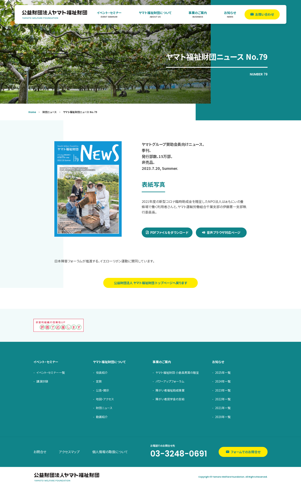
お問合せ (39, 451)
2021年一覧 (223, 408)
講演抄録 (42, 381)
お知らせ (230, 14)
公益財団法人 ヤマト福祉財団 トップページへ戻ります (150, 283)
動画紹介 (102, 417)
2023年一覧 (223, 390)
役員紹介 (102, 372)
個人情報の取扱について (110, 451)
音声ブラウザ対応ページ (223, 232)
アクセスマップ (69, 451)
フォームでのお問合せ (245, 452)
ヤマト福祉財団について (155, 14)
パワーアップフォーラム (170, 381)
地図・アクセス (105, 399)
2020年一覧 (223, 417)
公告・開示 (102, 390)
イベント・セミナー (109, 14)
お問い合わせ (264, 14)
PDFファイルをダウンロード (169, 232)
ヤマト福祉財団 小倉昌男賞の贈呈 (177, 372)
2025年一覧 (223, 372)
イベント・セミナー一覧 (50, 372)
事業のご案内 (198, 14)
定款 (99, 381)
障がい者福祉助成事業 (170, 390)
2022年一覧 (223, 399)
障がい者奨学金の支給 (170, 399)
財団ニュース (104, 408)
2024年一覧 (223, 381)
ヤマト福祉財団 (54, 14)
